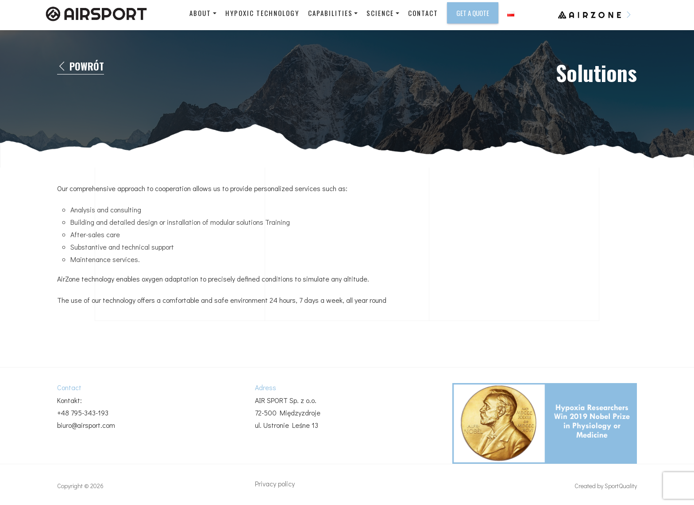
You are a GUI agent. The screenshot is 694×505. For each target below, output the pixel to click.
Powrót (80, 66)
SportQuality (621, 486)
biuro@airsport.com (86, 425)
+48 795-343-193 (82, 412)
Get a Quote (472, 13)
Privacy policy (275, 483)
